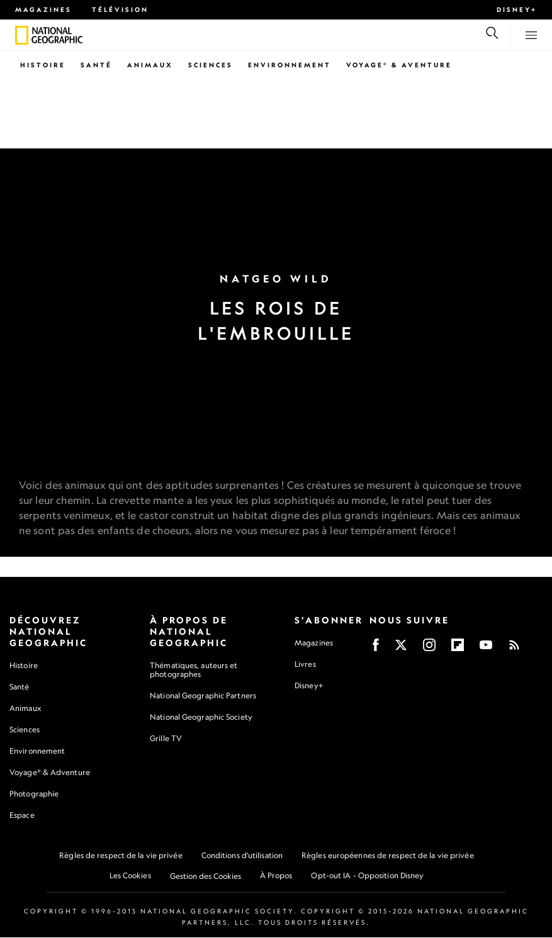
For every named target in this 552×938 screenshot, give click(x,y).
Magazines (43, 9)
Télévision (120, 9)
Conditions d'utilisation (242, 856)
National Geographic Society (201, 717)
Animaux (150, 65)
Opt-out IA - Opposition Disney (367, 876)
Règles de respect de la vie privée (120, 856)
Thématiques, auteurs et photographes (193, 670)
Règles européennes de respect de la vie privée (387, 856)
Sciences (210, 65)
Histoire (42, 65)
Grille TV (166, 739)
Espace (22, 815)
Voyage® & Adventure (49, 773)
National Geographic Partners (203, 696)
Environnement (289, 65)
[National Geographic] (21, 35)
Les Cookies (130, 876)
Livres (305, 664)
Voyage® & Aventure (399, 65)
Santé (96, 65)
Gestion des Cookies (205, 876)
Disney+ (517, 9)
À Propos (276, 876)
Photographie (34, 794)
